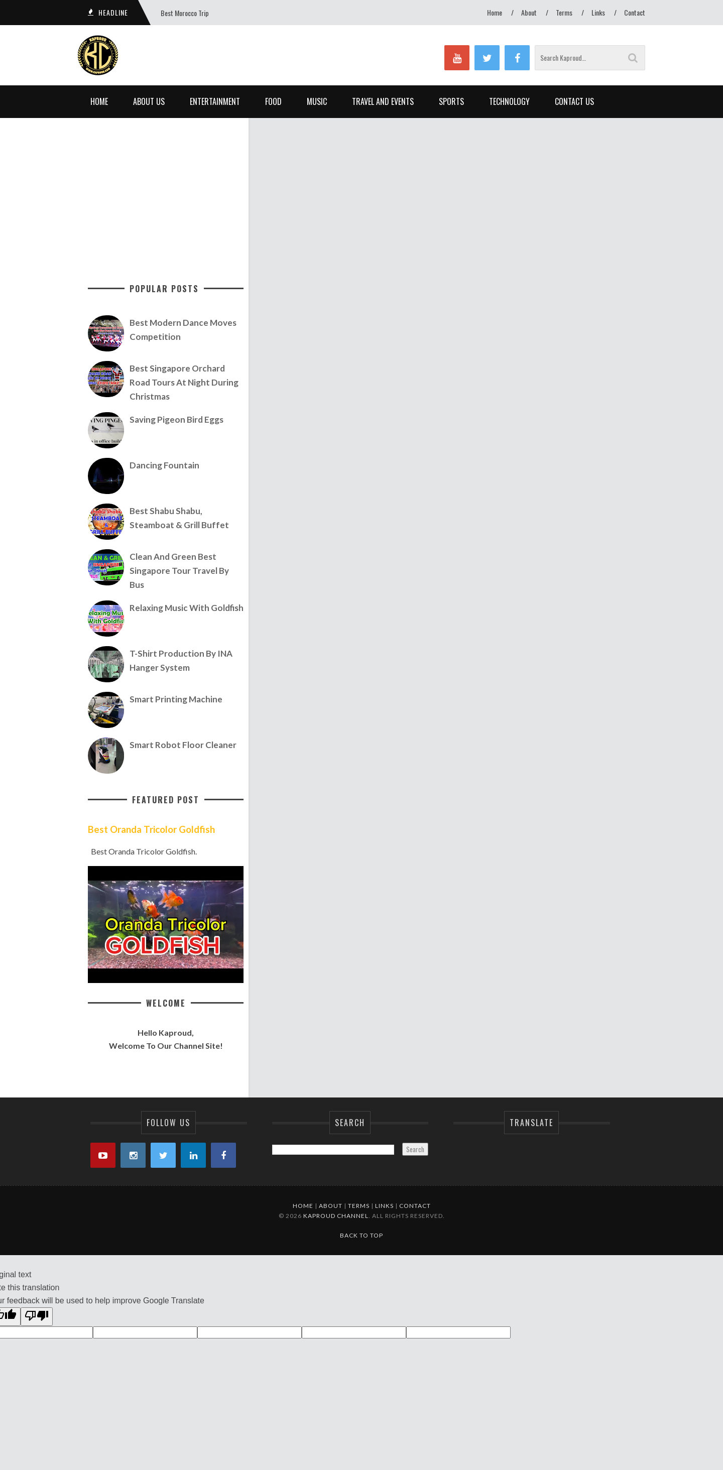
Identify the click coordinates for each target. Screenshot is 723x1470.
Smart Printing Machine (176, 699)
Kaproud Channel (336, 1215)
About (529, 12)
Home (494, 12)
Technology (509, 101)
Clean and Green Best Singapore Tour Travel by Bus (179, 570)
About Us (149, 101)
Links (598, 12)
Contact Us (574, 101)
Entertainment (215, 101)
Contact (634, 12)
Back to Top (361, 1235)
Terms (564, 12)
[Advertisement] (449, 188)
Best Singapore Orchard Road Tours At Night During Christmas (184, 382)
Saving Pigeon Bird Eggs (176, 419)
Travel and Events (383, 101)
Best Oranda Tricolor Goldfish (151, 829)
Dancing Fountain (164, 465)
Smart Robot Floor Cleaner (183, 745)
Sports (451, 101)
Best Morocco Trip (185, 13)
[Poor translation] (37, 1316)
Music (317, 101)
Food (273, 101)
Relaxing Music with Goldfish (187, 607)
